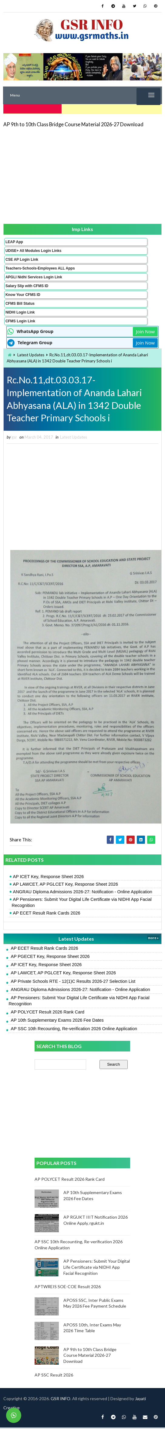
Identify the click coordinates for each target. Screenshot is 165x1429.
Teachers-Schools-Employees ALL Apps (40, 267)
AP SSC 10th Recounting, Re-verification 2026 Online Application (74, 1029)
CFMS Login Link (20, 320)
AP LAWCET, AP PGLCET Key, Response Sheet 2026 (65, 885)
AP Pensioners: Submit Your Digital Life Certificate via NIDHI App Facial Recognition (82, 903)
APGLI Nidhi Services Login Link (33, 276)
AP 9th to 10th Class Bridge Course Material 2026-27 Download (73, 123)
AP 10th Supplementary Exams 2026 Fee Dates (57, 1021)
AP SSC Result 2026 (54, 1376)
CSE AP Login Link (21, 258)
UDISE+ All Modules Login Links (33, 249)
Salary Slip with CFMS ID (26, 285)
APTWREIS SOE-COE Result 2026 (68, 1288)
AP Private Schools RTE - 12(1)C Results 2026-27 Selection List (73, 982)
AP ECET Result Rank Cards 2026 (46, 914)
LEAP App (14, 241)
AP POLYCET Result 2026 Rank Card (47, 1013)
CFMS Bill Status (20, 302)
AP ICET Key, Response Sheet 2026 (48, 877)
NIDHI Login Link (20, 311)
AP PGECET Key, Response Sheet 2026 (50, 957)
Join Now (145, 330)
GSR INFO (60, 1400)
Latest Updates (30, 353)
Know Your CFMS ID (22, 293)
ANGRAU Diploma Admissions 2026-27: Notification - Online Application (82, 893)
